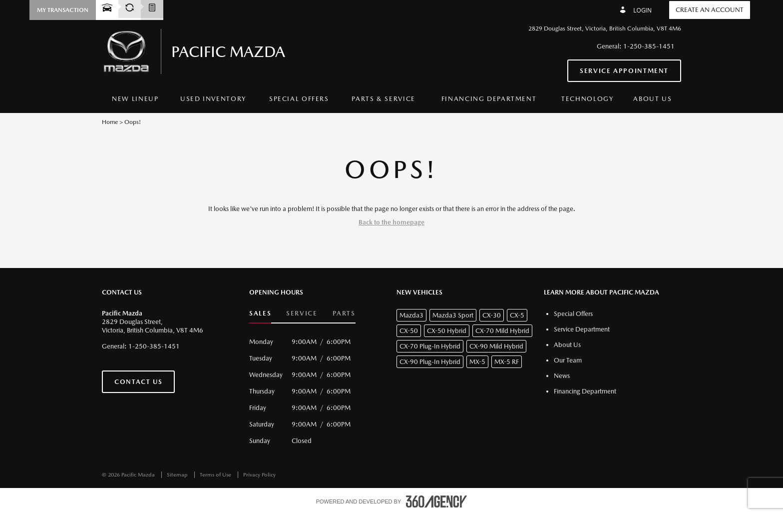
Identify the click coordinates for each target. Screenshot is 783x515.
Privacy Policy (259, 475)
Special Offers (299, 98)
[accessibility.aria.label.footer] (436, 502)
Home (110, 122)
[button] (62, 10)
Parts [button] (344, 313)
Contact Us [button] (138, 382)
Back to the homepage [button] (391, 222)
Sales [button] (260, 313)
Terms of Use (216, 475)
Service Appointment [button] (624, 70)
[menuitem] (135, 99)
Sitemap (178, 475)
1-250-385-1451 (649, 46)
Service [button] (301, 313)
